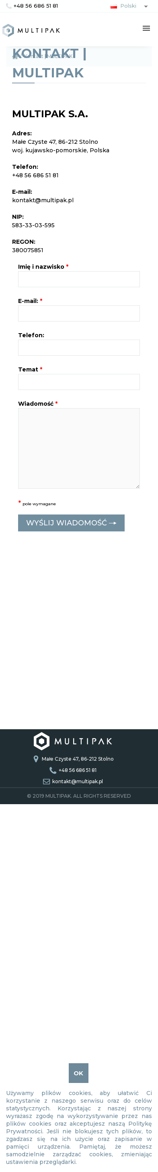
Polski (121, 5)
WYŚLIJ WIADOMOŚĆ (71, 523)
